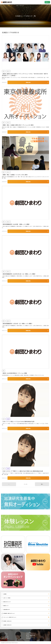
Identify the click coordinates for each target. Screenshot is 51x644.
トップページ (4, 5)
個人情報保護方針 (5, 633)
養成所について (6, 605)
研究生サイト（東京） (5, 636)
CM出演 (8, 418)
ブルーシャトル (10, 617)
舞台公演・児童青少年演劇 (30, 635)
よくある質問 (28, 632)
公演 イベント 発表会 (6, 597)
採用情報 (27, 636)
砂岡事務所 (9, 613)
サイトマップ (4, 632)
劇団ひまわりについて (7, 601)
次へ (42, 484)
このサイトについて (5, 635)
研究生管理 (28, 638)
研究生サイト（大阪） (5, 638)
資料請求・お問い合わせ (7, 621)
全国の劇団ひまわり (6, 609)
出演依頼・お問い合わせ (7, 624)
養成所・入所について (11, 5)
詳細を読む (28, 82)
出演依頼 (27, 633)
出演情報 (4, 594)
